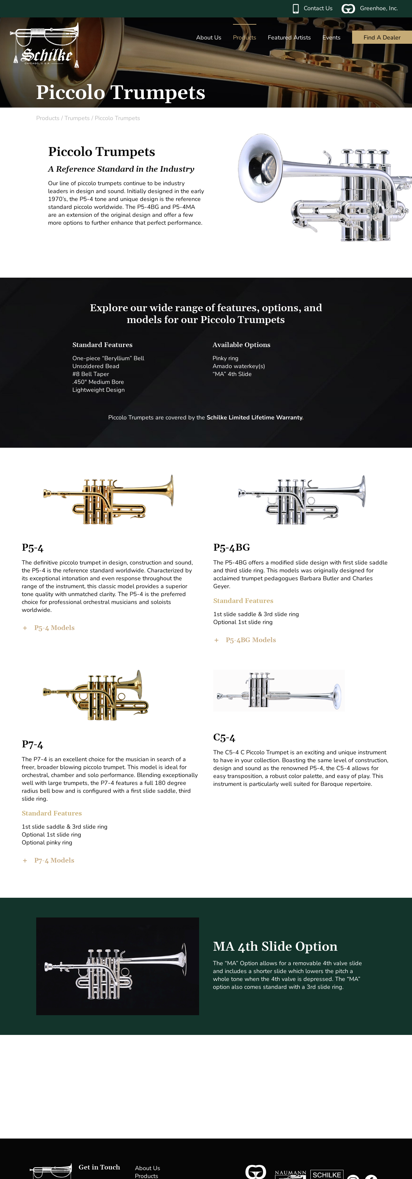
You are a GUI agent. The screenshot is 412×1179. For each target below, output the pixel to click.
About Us (147, 1168)
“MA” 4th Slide (232, 374)
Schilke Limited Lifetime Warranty (254, 417)
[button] (110, 628)
